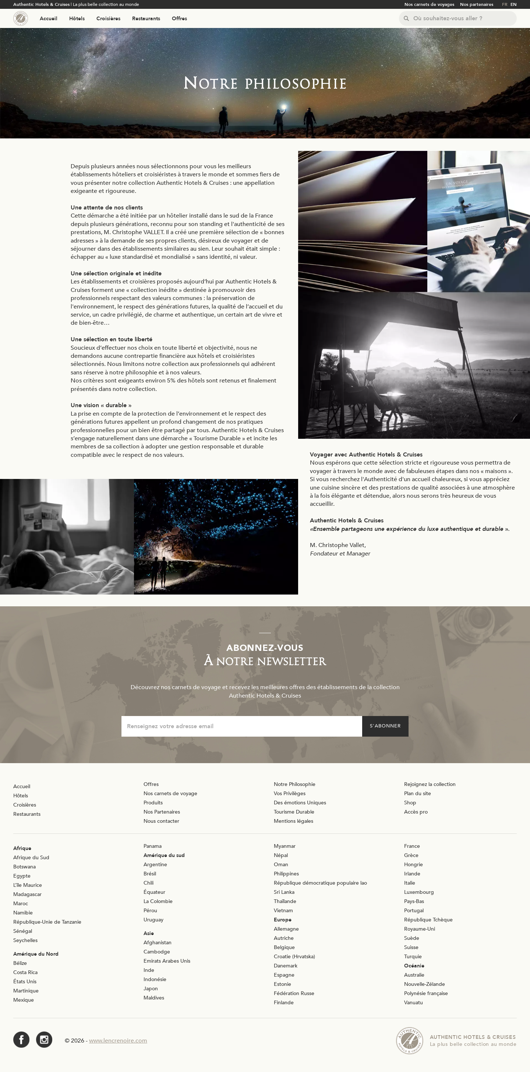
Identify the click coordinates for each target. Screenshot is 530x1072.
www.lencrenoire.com (118, 1041)
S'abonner (385, 726)
